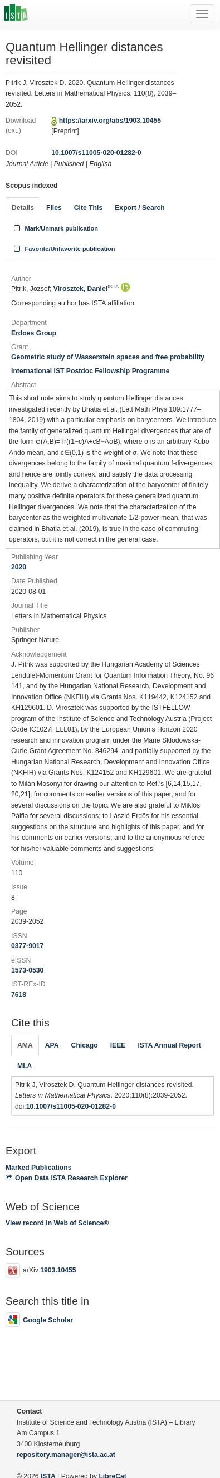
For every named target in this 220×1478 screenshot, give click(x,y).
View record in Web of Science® (57, 1223)
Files (54, 208)
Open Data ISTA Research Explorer (67, 1178)
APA (52, 1045)
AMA (25, 1045)
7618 (18, 995)
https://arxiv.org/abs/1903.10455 (110, 120)
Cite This (88, 208)
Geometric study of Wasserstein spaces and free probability (107, 357)
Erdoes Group (33, 333)
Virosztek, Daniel (86, 289)
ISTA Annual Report (169, 1045)
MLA (24, 1066)
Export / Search (139, 208)
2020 (18, 567)
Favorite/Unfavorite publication (63, 249)
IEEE (118, 1045)
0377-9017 (27, 946)
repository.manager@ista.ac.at (66, 1455)
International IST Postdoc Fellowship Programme (90, 371)
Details (23, 208)
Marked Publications (39, 1167)
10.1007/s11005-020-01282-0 (96, 153)
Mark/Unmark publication (55, 228)
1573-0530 (27, 970)
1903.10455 (58, 1270)
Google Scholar (39, 1320)
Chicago (84, 1045)
